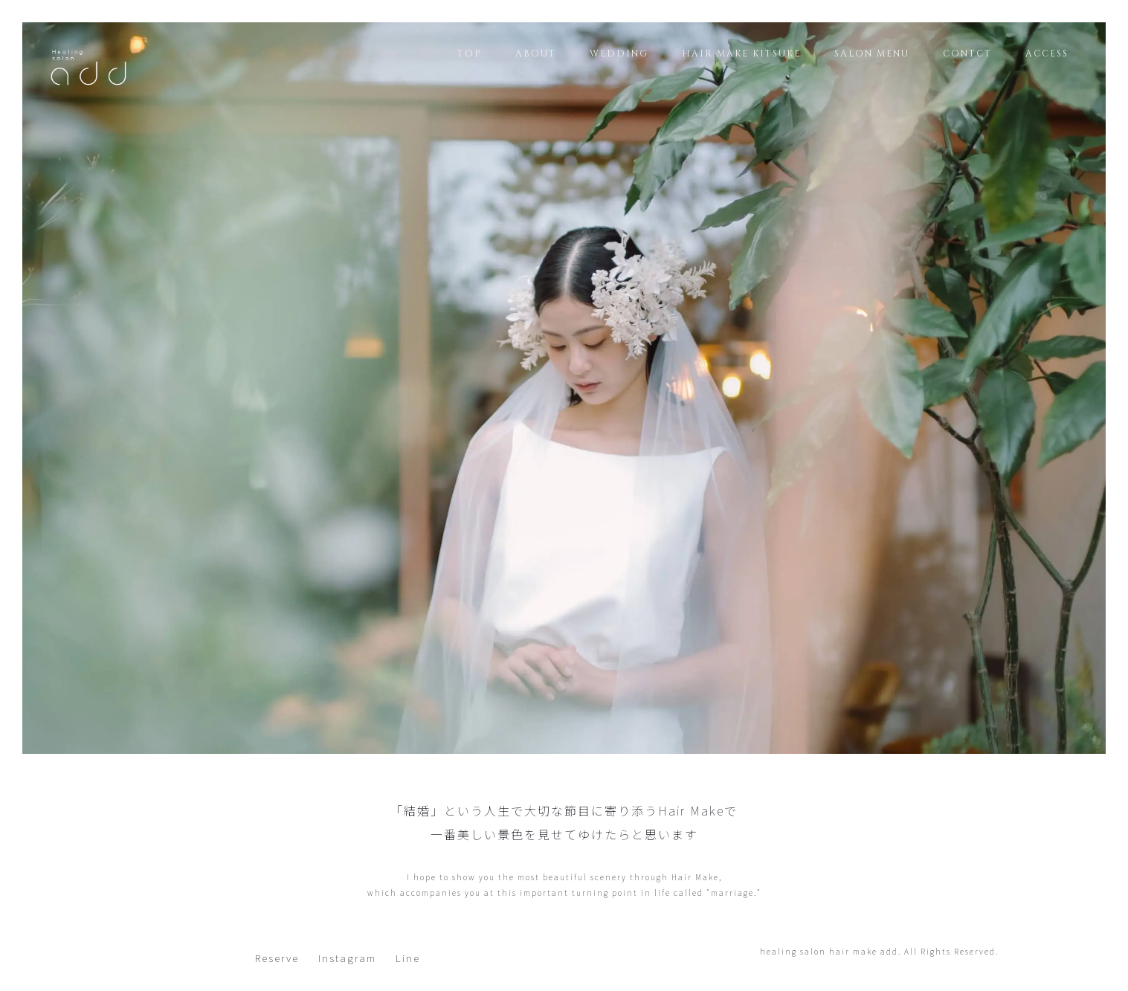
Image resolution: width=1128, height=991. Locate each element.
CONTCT (967, 53)
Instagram (347, 957)
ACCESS (1047, 53)
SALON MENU (871, 53)
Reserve (277, 957)
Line (408, 957)
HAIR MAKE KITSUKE (741, 53)
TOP (469, 53)
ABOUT (535, 53)
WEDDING (619, 53)
